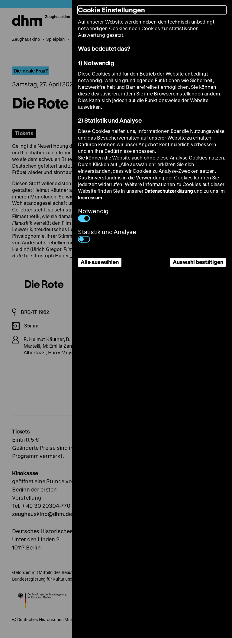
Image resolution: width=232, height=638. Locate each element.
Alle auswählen (100, 262)
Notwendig (93, 214)
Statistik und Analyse (107, 235)
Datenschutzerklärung (168, 191)
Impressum (90, 197)
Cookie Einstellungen (111, 10)
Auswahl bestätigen (198, 262)
